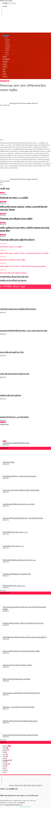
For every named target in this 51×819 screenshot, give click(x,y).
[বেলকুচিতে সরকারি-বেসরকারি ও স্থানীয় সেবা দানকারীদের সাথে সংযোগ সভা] (10, 621)
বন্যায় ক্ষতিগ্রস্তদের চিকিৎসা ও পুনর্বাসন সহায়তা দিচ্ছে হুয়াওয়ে (19, 476)
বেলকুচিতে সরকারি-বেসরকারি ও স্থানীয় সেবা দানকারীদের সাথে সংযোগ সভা (23, 623)
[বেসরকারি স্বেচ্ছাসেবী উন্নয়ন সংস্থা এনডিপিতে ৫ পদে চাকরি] (9, 502)
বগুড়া (4, 772)
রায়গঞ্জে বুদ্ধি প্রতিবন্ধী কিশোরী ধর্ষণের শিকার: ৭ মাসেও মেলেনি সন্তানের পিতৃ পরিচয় (23, 331)
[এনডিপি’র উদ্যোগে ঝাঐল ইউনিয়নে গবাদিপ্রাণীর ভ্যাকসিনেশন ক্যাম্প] (10, 691)
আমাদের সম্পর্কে (19, 785)
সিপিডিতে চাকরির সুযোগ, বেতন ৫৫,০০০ (14, 585)
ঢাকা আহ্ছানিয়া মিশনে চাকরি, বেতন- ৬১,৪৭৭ (15, 532)
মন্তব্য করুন (3, 422)
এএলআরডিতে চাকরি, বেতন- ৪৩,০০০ (13, 546)
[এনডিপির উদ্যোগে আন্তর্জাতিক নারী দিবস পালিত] (17, 441)
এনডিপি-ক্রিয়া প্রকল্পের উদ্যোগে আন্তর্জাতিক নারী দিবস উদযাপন (18, 309)
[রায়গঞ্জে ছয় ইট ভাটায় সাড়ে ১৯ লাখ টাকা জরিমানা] (13, 414)
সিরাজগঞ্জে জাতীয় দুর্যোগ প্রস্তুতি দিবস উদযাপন (17, 240)
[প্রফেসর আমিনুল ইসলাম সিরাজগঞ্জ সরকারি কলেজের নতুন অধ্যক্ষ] (10, 733)
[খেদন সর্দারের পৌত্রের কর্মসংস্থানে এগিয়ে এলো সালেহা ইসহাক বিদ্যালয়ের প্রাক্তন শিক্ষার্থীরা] (10, 605)
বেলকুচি (7, 48)
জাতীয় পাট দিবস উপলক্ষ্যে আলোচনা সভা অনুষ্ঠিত (16, 679)
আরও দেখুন (3, 590)
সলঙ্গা (4, 768)
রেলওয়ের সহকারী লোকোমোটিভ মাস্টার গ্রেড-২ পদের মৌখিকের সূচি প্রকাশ (23, 518)
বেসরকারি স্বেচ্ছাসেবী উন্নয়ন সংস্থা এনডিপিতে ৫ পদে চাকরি (18, 504)
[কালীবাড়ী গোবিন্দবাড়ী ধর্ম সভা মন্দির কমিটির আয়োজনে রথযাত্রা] (10, 719)
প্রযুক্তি (4, 762)
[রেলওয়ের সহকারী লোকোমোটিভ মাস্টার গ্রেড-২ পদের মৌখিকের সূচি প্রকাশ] (10, 516)
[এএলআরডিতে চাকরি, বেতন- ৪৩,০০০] (10, 544)
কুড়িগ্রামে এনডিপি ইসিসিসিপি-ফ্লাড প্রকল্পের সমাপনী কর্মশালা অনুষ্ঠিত (21, 651)
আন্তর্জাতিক (6, 59)
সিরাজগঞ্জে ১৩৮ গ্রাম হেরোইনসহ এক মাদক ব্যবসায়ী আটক (18, 707)
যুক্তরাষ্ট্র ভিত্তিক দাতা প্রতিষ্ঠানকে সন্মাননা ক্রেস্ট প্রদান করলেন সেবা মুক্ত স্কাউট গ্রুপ (25, 637)
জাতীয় (5, 56)
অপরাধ (5, 64)
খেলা (4, 69)
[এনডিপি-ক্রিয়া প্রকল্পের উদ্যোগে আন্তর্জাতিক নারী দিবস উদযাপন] (13, 306)
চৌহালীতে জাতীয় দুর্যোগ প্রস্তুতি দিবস (10, 395)
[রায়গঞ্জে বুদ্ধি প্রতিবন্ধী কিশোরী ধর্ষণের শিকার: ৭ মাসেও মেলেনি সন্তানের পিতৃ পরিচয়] (13, 327)
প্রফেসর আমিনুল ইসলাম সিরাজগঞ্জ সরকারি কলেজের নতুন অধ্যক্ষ (20, 735)
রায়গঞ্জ (7, 54)
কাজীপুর (7, 42)
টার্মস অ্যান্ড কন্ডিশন (37, 785)
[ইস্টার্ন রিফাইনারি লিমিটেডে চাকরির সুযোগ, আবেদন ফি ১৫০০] (10, 558)
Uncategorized (6, 760)
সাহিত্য (4, 754)
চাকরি (4, 74)
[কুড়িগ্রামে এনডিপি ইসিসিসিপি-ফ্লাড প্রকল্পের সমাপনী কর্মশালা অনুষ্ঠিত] (10, 649)
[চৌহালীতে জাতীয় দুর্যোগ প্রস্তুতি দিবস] (13, 392)
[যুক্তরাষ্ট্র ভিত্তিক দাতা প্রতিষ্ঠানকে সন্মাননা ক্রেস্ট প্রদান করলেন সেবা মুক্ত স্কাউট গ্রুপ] (10, 635)
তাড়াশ (6, 52)
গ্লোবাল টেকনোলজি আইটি (25, 806)
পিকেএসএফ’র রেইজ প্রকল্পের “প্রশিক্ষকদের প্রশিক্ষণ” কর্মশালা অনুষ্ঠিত (21, 490)
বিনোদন (5, 66)
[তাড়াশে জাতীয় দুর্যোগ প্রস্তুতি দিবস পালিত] (13, 349)
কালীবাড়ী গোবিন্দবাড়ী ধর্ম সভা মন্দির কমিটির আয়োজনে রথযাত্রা (20, 721)
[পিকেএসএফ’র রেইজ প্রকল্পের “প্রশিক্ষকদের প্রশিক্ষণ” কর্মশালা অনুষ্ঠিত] (10, 488)
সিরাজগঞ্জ (6, 35)
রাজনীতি (5, 61)
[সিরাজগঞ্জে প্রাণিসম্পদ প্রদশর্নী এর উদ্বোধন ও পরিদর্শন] (10, 663)
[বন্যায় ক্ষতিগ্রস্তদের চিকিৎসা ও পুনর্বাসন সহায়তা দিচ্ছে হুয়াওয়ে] (10, 474)
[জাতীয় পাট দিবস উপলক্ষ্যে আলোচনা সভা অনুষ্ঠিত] (10, 677)
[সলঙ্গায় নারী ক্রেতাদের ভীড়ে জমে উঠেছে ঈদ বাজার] (13, 370)
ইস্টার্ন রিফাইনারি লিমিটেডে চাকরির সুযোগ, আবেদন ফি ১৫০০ (19, 560)
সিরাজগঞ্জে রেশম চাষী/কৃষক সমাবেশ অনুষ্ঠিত (16, 219)
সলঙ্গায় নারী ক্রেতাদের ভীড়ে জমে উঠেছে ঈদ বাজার (14, 374)
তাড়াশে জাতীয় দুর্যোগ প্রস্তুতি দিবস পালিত (12, 352)
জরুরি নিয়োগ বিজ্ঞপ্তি (8, 462)
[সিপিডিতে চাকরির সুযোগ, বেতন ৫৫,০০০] (10, 584)
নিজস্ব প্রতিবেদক (14, 103)
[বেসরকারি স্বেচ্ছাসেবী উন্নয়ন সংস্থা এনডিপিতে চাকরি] (9, 572)
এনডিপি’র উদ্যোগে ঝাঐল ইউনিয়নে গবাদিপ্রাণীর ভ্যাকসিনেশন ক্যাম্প (21, 693)
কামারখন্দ (7, 39)
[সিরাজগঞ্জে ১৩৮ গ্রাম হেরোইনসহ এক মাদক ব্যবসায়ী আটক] (10, 705)
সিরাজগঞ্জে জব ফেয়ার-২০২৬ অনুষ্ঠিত (14, 198)
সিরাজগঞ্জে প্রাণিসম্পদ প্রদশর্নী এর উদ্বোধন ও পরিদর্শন (17, 665)
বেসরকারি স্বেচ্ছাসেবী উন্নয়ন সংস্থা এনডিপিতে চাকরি (17, 574)
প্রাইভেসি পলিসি (27, 785)
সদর (6, 37)
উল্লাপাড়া (7, 44)
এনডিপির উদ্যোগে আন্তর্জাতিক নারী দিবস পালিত (16, 443)
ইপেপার (5, 76)
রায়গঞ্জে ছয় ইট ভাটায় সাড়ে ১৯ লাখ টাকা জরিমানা (14, 417)
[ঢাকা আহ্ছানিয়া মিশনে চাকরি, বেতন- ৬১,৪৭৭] (10, 530)
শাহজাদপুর (7, 46)
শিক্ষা (4, 71)
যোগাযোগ (11, 785)
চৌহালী (7, 50)
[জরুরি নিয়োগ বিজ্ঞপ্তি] (10, 460)
